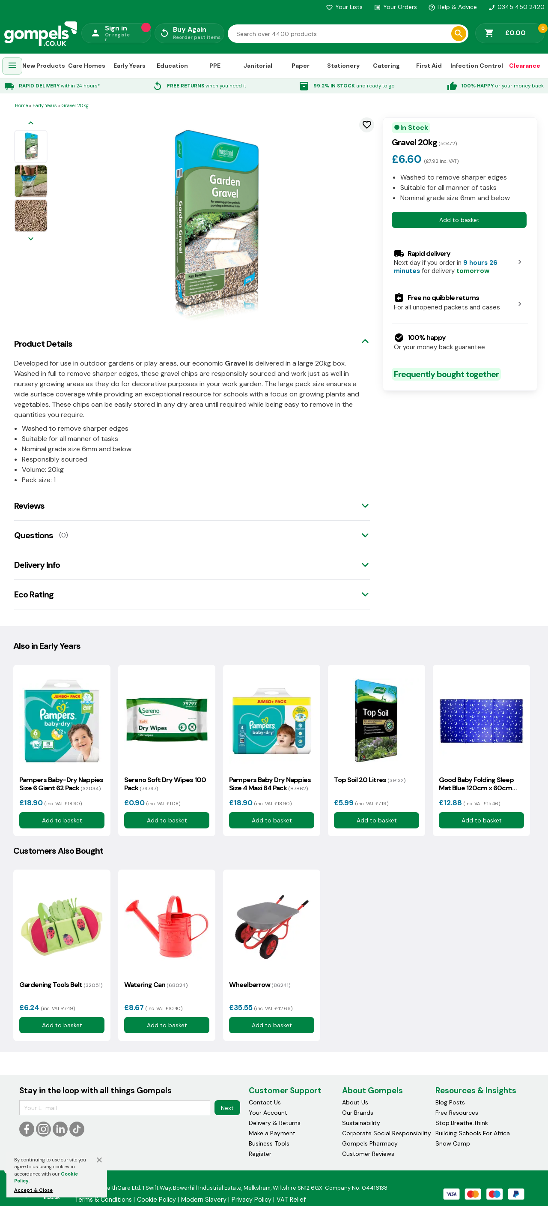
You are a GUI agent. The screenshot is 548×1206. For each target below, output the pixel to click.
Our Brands (357, 1112)
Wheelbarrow (259, 985)
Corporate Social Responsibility (386, 1133)
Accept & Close (33, 1190)
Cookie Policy (156, 1199)
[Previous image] (31, 123)
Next (227, 1108)
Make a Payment (272, 1133)
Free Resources (456, 1112)
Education (172, 65)
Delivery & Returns (275, 1123)
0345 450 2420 (516, 7)
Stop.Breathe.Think (461, 1123)
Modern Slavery (203, 1199)
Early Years (129, 65)
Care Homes (86, 65)
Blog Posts (450, 1102)
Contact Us (265, 1102)
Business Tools (269, 1143)
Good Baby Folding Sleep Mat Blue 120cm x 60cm (476, 784)
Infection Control (476, 65)
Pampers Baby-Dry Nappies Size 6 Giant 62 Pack (61, 784)
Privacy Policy (251, 1199)
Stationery (343, 65)
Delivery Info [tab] (37, 564)
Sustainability (361, 1123)
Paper (301, 65)
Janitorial (258, 65)
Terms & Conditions (103, 1199)
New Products (43, 65)
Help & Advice (452, 7)
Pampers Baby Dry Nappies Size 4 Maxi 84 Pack (270, 784)
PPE (214, 65)
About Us (355, 1102)
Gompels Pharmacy (370, 1143)
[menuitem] (12, 66)
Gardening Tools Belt (60, 985)
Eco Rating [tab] (34, 594)
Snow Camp (452, 1143)
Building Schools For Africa (472, 1133)
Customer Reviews (368, 1154)
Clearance (524, 65)
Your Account (268, 1112)
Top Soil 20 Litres (369, 780)
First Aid (429, 65)
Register (260, 1154)
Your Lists (344, 7)
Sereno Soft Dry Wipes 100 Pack (165, 784)
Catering (386, 65)
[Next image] (31, 239)
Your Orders (395, 7)
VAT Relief (291, 1199)
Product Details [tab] (43, 343)
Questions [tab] (33, 535)
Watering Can (156, 985)
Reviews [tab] (29, 505)
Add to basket (459, 220)
